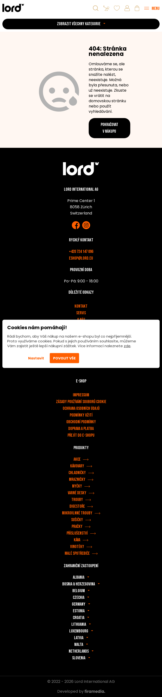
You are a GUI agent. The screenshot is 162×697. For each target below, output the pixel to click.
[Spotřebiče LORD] (13, 8)
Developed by (81, 691)
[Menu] (152, 8)
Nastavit (36, 358)
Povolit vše (64, 358)
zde (127, 345)
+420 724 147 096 (81, 251)
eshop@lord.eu (81, 258)
